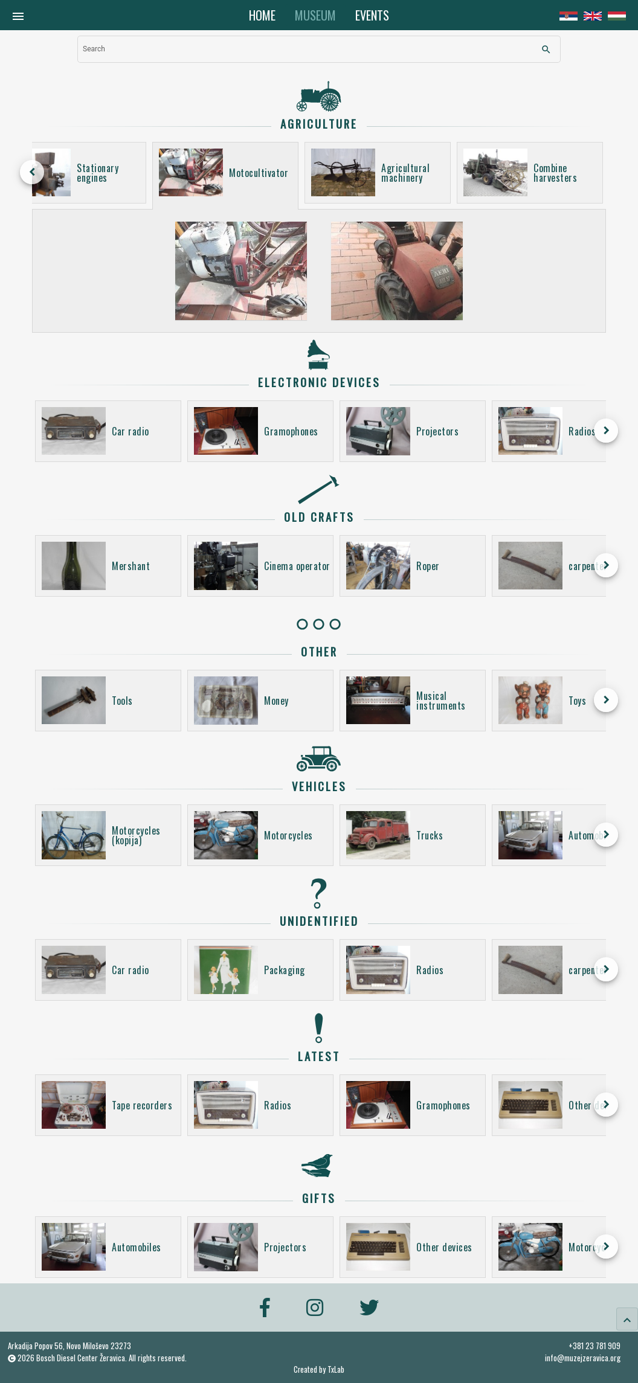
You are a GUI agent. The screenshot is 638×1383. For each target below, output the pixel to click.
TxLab (335, 1369)
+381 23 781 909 (594, 1346)
